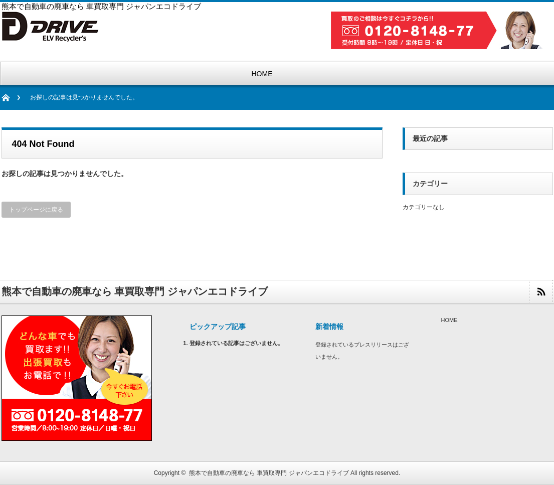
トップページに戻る (36, 209)
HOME (262, 74)
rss (540, 291)
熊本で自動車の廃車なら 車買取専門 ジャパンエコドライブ (269, 472)
